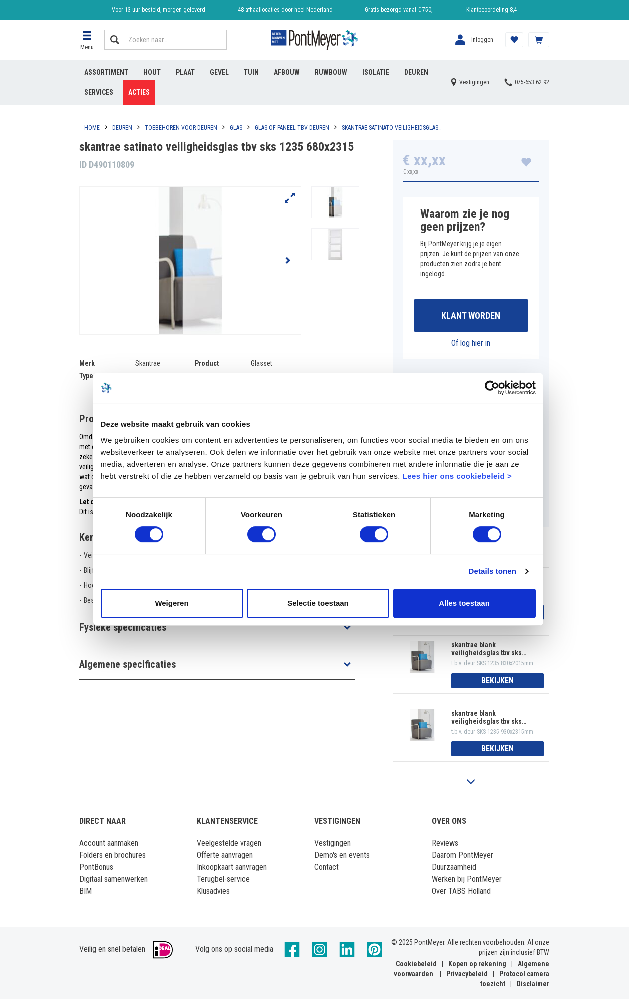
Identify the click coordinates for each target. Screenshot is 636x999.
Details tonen (494, 584)
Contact (326, 867)
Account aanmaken (108, 843)
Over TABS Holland (461, 891)
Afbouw (287, 72)
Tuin (251, 72)
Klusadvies (213, 891)
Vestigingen (332, 843)
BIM (85, 891)
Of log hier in (470, 343)
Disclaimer (533, 984)
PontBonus (96, 867)
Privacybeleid (467, 974)
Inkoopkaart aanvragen (232, 867)
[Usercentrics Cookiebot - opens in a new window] (494, 400)
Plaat (185, 72)
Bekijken (497, 681)
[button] (86, 40)
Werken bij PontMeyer (467, 879)
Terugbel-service (223, 879)
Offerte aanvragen (225, 855)
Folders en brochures (112, 855)
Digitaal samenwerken (113, 879)
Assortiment (106, 72)
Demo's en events (342, 855)
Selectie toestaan (318, 615)
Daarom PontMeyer (462, 855)
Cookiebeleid (416, 964)
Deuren (416, 72)
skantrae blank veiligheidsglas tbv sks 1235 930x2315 (486, 718)
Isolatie (375, 72)
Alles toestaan (465, 615)
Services (98, 92)
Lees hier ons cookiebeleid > (437, 488)
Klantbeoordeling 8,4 (491, 10)
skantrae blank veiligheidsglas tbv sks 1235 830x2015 (486, 649)
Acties (139, 92)
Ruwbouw (331, 72)
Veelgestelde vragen (229, 843)
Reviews (445, 843)
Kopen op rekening (477, 964)
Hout (152, 72)
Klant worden (470, 315)
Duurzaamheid (454, 867)
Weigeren (170, 615)
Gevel (219, 72)
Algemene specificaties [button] (127, 664)
